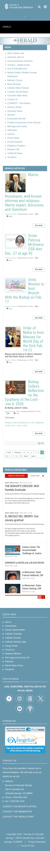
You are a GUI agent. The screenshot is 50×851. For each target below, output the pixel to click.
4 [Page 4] (24, 453)
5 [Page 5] (27, 453)
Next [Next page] (25, 456)
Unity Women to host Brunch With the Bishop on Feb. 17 (15, 285)
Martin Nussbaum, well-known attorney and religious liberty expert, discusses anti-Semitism (15, 183)
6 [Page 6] (31, 453)
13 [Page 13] (20, 456)
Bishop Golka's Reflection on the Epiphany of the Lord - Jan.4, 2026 (15, 387)
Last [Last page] (32, 456)
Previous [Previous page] (18, 453)
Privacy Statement (37, 841)
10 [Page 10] (7, 456)
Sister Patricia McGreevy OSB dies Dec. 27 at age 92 (15, 241)
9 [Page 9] (42, 453)
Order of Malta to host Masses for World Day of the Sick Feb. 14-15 (13, 337)
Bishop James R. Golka (12, 411)
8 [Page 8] (38, 453)
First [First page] (9, 453)
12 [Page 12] (16, 456)
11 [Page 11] (12, 456)
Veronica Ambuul (10, 214)
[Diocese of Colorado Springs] (19, 6)
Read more (39, 225)
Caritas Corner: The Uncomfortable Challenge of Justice (31, 550)
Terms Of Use (27, 845)
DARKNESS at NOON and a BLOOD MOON (24, 562)
